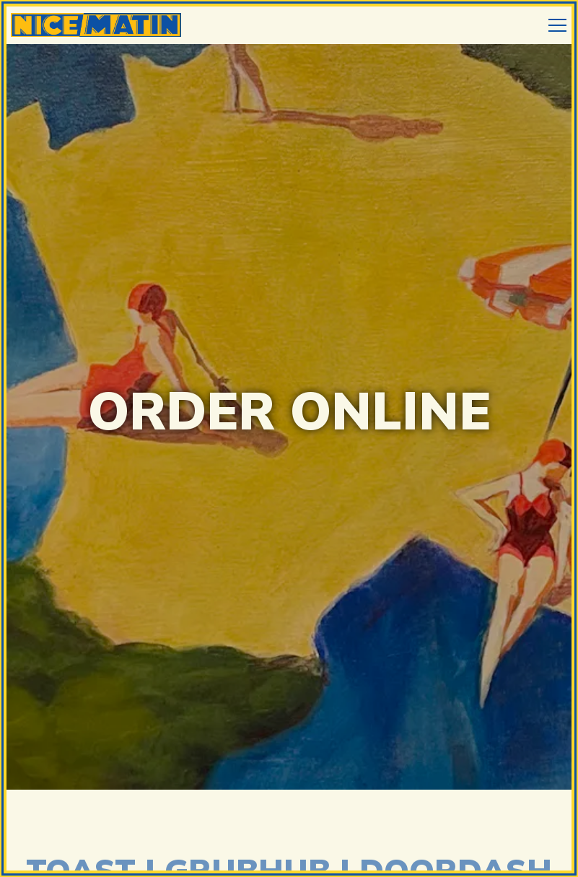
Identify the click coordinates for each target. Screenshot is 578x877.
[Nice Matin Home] (97, 23)
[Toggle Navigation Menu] (557, 25)
